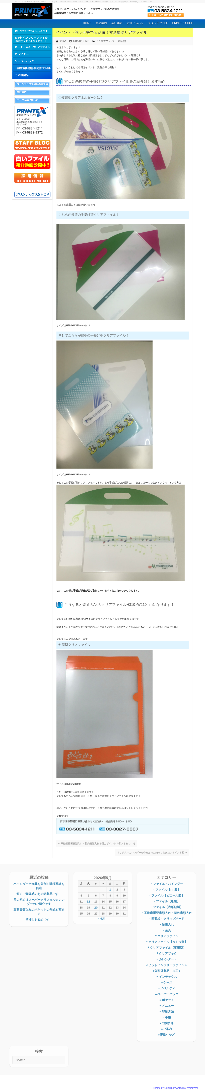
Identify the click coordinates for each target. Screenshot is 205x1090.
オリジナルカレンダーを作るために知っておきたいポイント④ (152, 852)
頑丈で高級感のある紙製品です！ (38, 894)
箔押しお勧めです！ (38, 919)
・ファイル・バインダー (166, 884)
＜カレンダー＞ (166, 959)
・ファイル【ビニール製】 (166, 895)
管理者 (63, 41)
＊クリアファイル (166, 936)
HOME (87, 23)
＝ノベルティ (166, 988)
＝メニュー (166, 1005)
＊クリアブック (166, 953)
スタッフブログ (158, 23)
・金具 (166, 930)
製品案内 (101, 23)
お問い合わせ (135, 23)
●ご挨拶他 (166, 1023)
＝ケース (166, 982)
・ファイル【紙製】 (166, 901)
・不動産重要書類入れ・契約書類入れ (166, 913)
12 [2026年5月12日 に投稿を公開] (88, 901)
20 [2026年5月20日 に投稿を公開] (96, 907)
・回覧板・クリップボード (166, 918)
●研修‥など (166, 1034)
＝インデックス (166, 976)
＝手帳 (166, 1017)
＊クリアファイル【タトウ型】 (166, 942)
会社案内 (117, 23)
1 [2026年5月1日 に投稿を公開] (110, 889)
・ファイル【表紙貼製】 (166, 907)
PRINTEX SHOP (182, 23)
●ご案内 (166, 1029)
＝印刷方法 (166, 1011)
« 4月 (101, 918)
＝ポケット (166, 1000)
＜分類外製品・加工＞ (166, 971)
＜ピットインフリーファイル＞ (166, 965)
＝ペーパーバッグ (166, 994)
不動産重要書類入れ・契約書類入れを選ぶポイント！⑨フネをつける (96, 843)
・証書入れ (166, 924)
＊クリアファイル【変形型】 (111, 41)
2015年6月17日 (81, 41)
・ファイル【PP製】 (166, 889)
